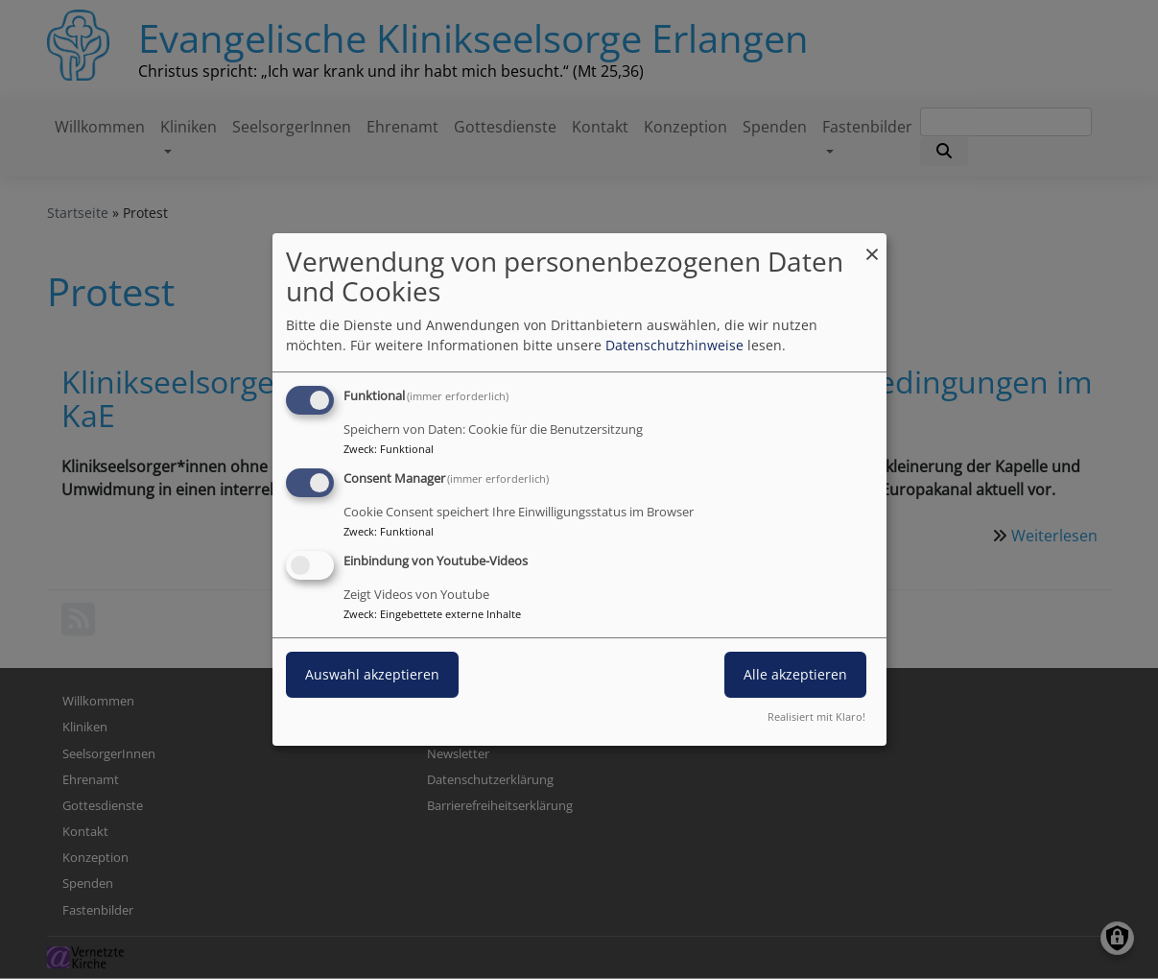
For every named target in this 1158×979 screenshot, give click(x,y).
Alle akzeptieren (795, 674)
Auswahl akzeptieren (372, 674)
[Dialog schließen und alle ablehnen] (872, 245)
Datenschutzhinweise (674, 345)
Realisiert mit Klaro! (816, 716)
